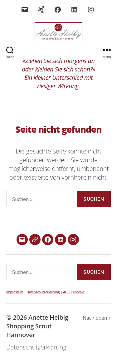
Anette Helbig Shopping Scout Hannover (37, 326)
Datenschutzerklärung (43, 292)
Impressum (14, 292)
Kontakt (78, 292)
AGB (66, 292)
